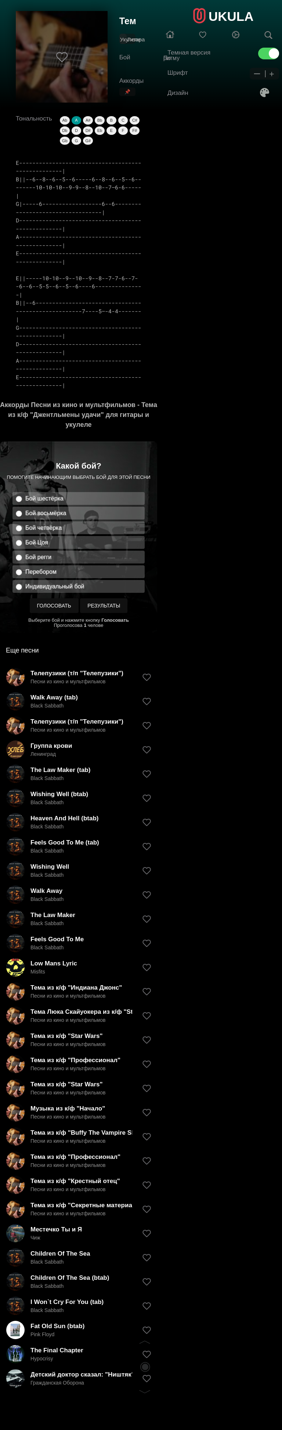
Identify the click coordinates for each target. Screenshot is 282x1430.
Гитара (136, 39)
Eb (99, 130)
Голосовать (54, 606)
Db (64, 130)
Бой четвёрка (43, 528)
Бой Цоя (36, 542)
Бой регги (38, 557)
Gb (65, 140)
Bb (99, 120)
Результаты (103, 606)
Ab (64, 120)
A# (88, 120)
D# (88, 130)
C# (134, 120)
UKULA (231, 16)
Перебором (41, 572)
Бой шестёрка (44, 498)
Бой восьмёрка (45, 513)
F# (134, 130)
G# (88, 140)
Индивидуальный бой (54, 586)
